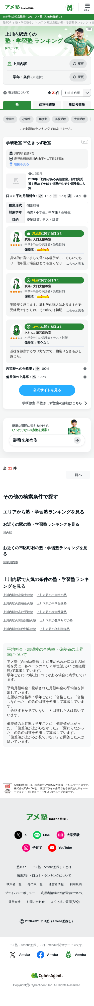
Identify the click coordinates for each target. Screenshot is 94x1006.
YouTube (60, 848)
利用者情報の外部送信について (62, 893)
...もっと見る (75, 264)
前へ (78, 475)
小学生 (26, 119)
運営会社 (15, 902)
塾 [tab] (17, 104)
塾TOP (7, 22)
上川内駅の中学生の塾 (52, 595)
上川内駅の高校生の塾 (18, 603)
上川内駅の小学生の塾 (18, 595)
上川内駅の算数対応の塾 (19, 629)
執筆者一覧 (14, 884)
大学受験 (79, 119)
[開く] (85, 196)
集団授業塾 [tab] (77, 104)
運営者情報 (56, 884)
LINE (42, 835)
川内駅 (7, 532)
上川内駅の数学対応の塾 (56, 620)
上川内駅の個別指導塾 (55, 629)
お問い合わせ (36, 902)
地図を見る (21, 164)
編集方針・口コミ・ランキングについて (44, 875)
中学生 (10, 119)
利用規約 (76, 884)
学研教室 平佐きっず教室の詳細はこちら (55, 403)
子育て (32, 848)
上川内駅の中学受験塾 (52, 603)
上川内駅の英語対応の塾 (19, 620)
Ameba (19, 954)
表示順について (16, 93)
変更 (78, 64)
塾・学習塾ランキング (29, 22)
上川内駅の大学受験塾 (52, 612)
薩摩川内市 (10, 562)
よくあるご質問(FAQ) (65, 902)
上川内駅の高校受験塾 (18, 612)
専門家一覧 (35, 884)
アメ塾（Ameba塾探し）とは (51, 867)
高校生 (43, 119)
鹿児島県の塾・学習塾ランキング (67, 22)
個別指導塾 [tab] (47, 104)
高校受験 (60, 119)
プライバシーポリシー (20, 893)
